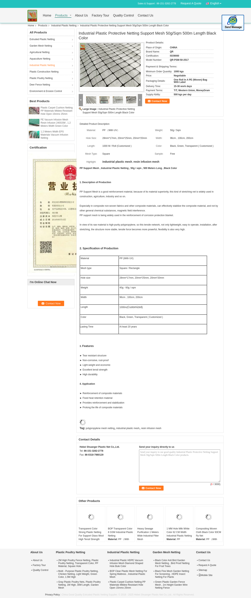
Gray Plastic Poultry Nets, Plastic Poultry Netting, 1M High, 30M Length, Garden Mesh (79, 585)
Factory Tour (100, 15)
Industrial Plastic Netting (63, 25)
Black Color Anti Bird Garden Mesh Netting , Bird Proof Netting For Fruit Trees (172, 563)
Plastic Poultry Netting (41, 78)
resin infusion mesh (151, 428)
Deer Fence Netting (40, 84)
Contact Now (159, 101)
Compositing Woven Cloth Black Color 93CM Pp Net (208, 532)
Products (61, 15)
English (217, 2)
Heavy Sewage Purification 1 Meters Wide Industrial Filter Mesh (148, 534)
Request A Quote (191, 3)
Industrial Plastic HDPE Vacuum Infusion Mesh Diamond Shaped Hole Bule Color (126, 563)
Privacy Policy (52, 594)
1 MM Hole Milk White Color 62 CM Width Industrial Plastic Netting (179, 532)
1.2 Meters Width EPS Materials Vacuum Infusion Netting (54, 134)
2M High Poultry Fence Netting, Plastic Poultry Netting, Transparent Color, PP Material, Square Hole (78, 563)
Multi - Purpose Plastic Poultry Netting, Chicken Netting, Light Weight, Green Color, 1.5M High (78, 574)
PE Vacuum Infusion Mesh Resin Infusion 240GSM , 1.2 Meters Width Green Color (56, 122)
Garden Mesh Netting (41, 45)
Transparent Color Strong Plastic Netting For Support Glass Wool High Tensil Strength (91, 534)
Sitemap (202, 570)
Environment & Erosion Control (46, 91)
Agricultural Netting (39, 52)
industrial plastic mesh (127, 428)
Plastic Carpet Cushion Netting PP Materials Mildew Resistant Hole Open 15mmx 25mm (57, 110)
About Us (81, 15)
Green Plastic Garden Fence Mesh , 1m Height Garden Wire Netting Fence (171, 585)
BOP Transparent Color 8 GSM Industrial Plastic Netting (120, 532)
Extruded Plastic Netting (42, 39)
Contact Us (145, 15)
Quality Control (123, 15)
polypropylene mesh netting (100, 428)
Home (47, 15)
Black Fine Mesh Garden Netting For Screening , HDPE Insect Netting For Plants (172, 574)
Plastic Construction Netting (44, 71)
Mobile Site (205, 575)
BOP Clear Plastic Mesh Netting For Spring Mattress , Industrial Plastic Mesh (128, 574)
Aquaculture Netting (40, 58)
